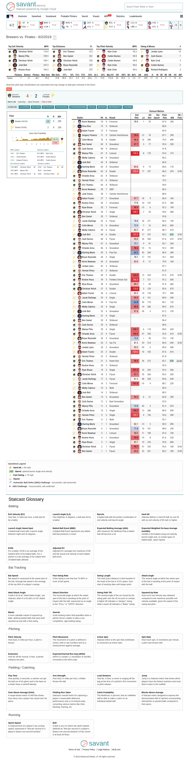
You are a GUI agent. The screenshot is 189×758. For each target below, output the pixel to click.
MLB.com (116, 749)
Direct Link (12, 102)
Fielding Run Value (62, 692)
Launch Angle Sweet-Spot (20, 528)
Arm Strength (59, 675)
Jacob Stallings (89, 221)
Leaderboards (135, 16)
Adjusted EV (59, 548)
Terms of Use (74, 749)
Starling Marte (88, 166)
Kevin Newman (89, 121)
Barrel (18, 471)
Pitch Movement (60, 637)
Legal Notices (104, 749)
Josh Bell (23, 65)
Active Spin (102, 637)
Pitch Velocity (14, 637)
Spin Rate (146, 637)
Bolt (55, 723)
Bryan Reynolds (70, 65)
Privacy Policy (89, 749)
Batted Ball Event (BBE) (64, 528)
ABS (107, 16)
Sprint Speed (14, 723)
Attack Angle (148, 575)
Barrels (100, 514)
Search (85, 16)
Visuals (96, 16)
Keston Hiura (24, 69)
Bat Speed (13, 575)
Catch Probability (105, 692)
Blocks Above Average (152, 692)
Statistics (120, 16)
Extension (13, 654)
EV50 (10, 548)
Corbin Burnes (114, 56)
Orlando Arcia (88, 175)
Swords (56, 612)
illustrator (22, 16)
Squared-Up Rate (150, 592)
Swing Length (103, 575)
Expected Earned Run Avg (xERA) (69, 654)
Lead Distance (104, 675)
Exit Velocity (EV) (16, 514)
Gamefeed (36, 16)
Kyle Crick (112, 51)
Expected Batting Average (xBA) (112, 528)
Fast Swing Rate (60, 575)
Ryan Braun (87, 207)
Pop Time (12, 675)
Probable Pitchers (69, 16)
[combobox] (154, 6)
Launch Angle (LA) (62, 514)
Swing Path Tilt (104, 592)
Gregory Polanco (89, 135)
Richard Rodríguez (159, 69)
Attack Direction (60, 592)
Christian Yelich (26, 51)
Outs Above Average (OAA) (21, 692)
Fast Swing (18, 475)
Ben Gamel (68, 56)
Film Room (128, 107)
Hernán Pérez (88, 180)
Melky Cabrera (88, 157)
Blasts (11, 612)
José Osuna (87, 194)
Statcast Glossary (26, 499)
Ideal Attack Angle (17, 592)
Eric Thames (68, 51)
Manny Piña (24, 56)
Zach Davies (156, 56)
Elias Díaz (86, 126)
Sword (16, 479)
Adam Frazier (88, 130)
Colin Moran (87, 139)
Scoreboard (51, 16)
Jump (144, 675)
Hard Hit (17, 467)
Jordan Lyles (157, 51)
